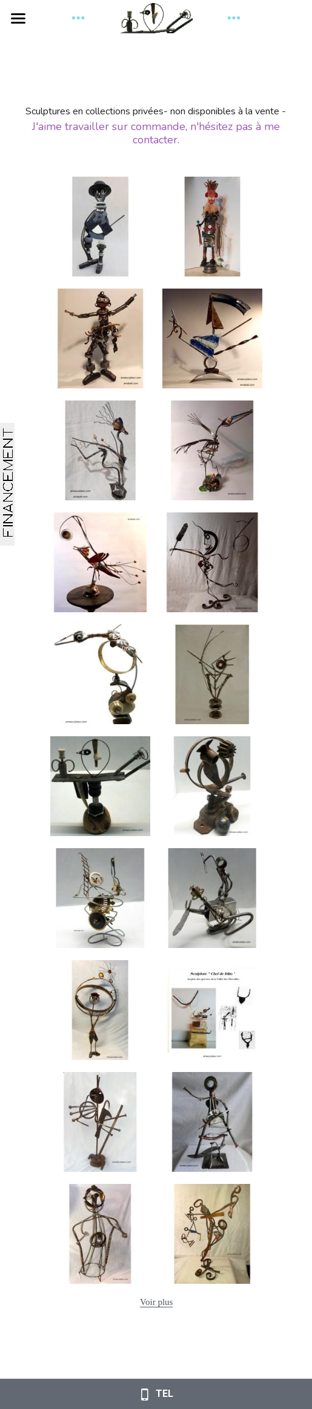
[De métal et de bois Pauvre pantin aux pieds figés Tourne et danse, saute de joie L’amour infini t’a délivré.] (100, 786)
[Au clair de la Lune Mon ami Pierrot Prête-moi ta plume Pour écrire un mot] (212, 562)
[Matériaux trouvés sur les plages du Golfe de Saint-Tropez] (212, 450)
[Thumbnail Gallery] (100, 226)
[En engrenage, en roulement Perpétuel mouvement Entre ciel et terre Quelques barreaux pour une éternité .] (100, 898)
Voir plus (156, 1302)
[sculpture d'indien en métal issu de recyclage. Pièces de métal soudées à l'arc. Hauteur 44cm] (212, 674)
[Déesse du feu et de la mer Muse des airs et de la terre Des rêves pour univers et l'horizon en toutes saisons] (100, 674)
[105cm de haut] (100, 1234)
